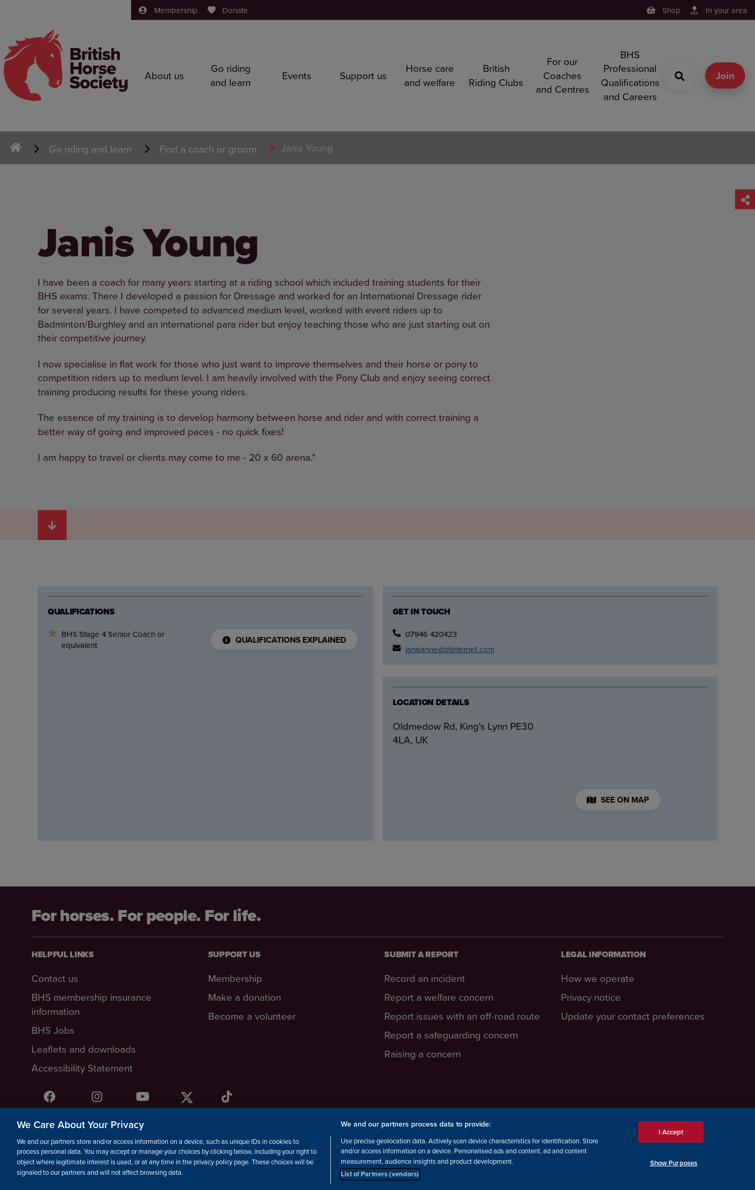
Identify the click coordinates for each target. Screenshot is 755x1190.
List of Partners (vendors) (380, 1174)
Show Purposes (674, 1163)
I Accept (671, 1132)
